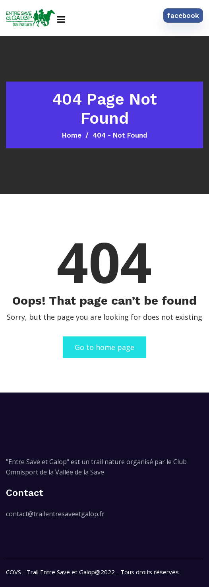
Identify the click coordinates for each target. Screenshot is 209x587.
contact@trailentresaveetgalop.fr (55, 513)
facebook (183, 15)
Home (71, 135)
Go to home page (104, 347)
